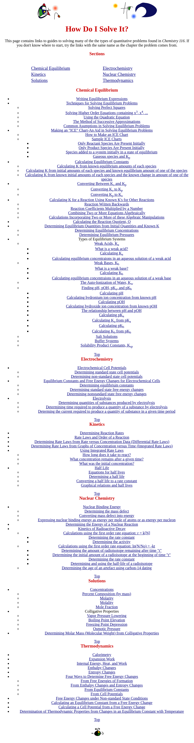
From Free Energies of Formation (107, 681)
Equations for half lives (107, 472)
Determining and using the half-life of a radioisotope (111, 563)
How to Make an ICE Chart (106, 135)
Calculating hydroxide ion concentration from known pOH (111, 306)
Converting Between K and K (102, 184)
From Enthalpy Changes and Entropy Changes (107, 685)
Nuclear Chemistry (119, 74)
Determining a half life (106, 476)
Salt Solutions (106, 336)
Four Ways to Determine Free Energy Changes (102, 676)
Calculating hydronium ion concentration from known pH (111, 297)
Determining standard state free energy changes (107, 389)
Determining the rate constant (112, 537)
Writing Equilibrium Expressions (102, 99)
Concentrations (102, 589)
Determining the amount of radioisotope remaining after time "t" (112, 550)
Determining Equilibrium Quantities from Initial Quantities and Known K (102, 226)
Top (97, 354)
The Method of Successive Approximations (106, 121)
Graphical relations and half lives (106, 485)
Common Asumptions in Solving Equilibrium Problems (107, 126)
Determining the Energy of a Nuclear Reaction (102, 524)
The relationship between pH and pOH (111, 310)
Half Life (102, 468)
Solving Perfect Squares (106, 107)
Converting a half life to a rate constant (106, 481)
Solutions (39, 80)
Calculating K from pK (111, 320)
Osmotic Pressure (106, 629)
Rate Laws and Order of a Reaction (101, 437)
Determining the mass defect (106, 511)
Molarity (106, 598)
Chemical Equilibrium (50, 68)
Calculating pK (111, 315)
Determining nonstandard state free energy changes (106, 394)
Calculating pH (111, 293)
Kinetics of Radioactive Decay (102, 529)
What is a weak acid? (111, 249)
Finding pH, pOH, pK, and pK (106, 288)
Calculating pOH (111, 302)
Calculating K (111, 253)
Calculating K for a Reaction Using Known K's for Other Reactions (101, 200)
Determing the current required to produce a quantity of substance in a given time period (106, 411)
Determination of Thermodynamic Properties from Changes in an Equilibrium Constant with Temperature (102, 711)
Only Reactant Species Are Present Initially (111, 143)
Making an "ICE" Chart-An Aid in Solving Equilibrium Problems (102, 130)
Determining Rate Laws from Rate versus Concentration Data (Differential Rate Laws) (101, 442)
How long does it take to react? (106, 455)
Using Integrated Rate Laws (101, 450)
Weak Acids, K (106, 243)
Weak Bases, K (106, 263)
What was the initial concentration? (106, 463)
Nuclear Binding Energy (102, 507)
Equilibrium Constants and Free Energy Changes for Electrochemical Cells (102, 381)
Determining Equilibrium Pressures (106, 235)
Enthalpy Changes (102, 668)
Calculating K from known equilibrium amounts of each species (106, 166)
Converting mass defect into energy (106, 516)
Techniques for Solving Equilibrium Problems (102, 103)
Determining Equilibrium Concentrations (106, 230)
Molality (106, 603)
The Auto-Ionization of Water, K (106, 282)
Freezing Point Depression (106, 624)
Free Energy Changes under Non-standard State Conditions (102, 698)
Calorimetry (101, 655)
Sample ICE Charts (107, 139)
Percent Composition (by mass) (106, 594)
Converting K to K (107, 189)
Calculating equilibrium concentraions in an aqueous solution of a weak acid (111, 258)
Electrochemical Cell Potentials (101, 368)
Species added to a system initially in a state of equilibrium (111, 152)
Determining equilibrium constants (107, 385)
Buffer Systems (107, 341)
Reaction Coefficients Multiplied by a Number (107, 208)
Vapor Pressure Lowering (107, 616)
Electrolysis (102, 398)
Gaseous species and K (111, 156)
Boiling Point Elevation (106, 620)
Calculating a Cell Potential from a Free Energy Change (101, 707)
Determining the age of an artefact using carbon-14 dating (107, 568)
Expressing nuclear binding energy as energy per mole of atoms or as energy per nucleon (107, 520)
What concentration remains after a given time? (107, 459)
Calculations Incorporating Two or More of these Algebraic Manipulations (106, 217)
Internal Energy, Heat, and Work (102, 663)
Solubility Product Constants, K (107, 345)
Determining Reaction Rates (102, 433)
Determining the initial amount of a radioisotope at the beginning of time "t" (111, 555)
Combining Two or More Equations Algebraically (106, 213)
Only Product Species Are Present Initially (112, 148)
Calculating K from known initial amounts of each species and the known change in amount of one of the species (106, 177)
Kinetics (38, 74)
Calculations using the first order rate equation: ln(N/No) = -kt (106, 546)
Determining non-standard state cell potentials (106, 376)
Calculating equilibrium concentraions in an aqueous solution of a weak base (111, 278)
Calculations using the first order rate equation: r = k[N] (106, 533)
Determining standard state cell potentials (106, 372)
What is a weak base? (111, 268)
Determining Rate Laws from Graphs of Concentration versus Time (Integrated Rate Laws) (101, 446)
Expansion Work (102, 659)
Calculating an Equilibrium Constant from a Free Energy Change (102, 703)
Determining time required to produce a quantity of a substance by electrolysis (107, 407)
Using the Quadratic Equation (107, 117)
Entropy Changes (102, 672)
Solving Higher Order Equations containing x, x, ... (106, 113)
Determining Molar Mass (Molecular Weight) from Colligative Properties (102, 633)
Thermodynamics (118, 80)
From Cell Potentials (107, 694)
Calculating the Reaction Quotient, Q (102, 222)
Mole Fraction (107, 607)
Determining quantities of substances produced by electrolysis (106, 403)
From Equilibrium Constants (106, 690)
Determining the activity (111, 542)
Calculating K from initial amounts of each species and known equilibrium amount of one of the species (106, 170)
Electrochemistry (118, 68)
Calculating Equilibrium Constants (102, 162)
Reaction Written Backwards (106, 204)
